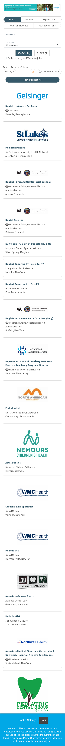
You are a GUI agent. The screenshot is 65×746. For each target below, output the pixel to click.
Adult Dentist (13, 462)
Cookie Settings (27, 720)
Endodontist (12, 408)
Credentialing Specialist (19, 506)
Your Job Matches (18, 25)
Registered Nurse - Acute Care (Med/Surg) (29, 318)
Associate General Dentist (20, 596)
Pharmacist (12, 550)
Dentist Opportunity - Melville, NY (24, 263)
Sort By (8, 71)
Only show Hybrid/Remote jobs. (25, 58)
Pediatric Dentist (15, 147)
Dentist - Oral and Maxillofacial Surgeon (28, 181)
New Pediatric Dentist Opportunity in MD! (28, 243)
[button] (42, 53)
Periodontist (12, 616)
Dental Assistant (15, 219)
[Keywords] (32, 34)
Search (12, 19)
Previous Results (32, 79)
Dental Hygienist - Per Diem (21, 106)
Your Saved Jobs (47, 25)
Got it (43, 720)
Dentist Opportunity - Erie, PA (22, 284)
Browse (29, 19)
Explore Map (49, 19)
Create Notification (49, 71)
